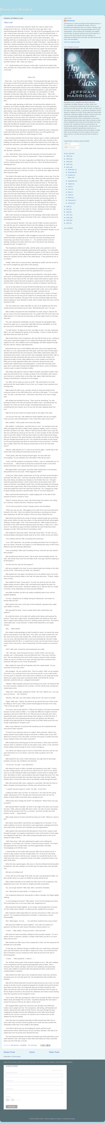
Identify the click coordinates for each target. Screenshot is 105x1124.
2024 (68, 159)
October (70, 175)
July (69, 186)
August (70, 184)
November (71, 172)
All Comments (70, 147)
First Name (9, 1081)
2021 (68, 167)
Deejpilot (59, 1118)
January (70, 203)
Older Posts (54, 1052)
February (71, 200)
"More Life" (8, 22)
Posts (68, 144)
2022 (68, 164)
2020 (68, 206)
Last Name (9, 1089)
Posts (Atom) (16, 1056)
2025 (68, 156)
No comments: (33, 1045)
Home (32, 1052)
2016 (68, 217)
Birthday (8, 1097)
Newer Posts (9, 1052)
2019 (68, 209)
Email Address (11, 1073)
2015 (68, 220)
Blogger (72, 1118)
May (69, 192)
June (69, 189)
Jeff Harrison (70, 20)
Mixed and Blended (16, 10)
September (71, 181)
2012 (68, 223)
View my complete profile (72, 42)
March (70, 197)
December (71, 169)
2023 (68, 161)
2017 (68, 215)
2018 (68, 212)
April (69, 195)
